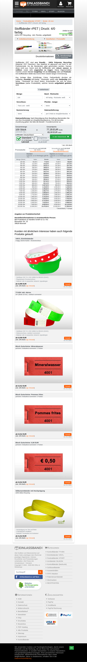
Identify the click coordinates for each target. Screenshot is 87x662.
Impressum (20, 636)
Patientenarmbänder (54, 577)
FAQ (18, 618)
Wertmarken (51, 580)
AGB (18, 599)
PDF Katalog (21, 627)
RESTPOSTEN (52, 583)
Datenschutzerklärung (23, 658)
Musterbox (20, 624)
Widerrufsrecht (22, 608)
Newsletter (20, 614)
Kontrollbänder (22, 640)
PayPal (49, 602)
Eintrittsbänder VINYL (54, 555)
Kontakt (19, 602)
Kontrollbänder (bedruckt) (56, 564)
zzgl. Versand (30, 286)
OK (71, 648)
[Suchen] (27, 11)
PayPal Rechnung (53, 608)
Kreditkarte (50, 605)
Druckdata (20, 621)
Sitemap (19, 633)
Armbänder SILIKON (54, 561)
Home (18, 21)
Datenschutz (21, 605)
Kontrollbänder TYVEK (55, 552)
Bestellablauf (21, 611)
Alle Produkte (21, 630)
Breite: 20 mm (48, 21)
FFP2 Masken (51, 574)
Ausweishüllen (51, 570)
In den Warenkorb (61, 137)
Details (67, 284)
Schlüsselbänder (52, 567)
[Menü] (16, 4)
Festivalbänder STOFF (31, 21)
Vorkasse (50, 599)
